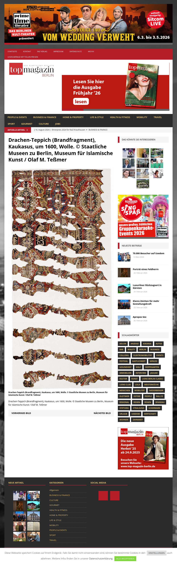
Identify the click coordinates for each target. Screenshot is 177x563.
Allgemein (54, 490)
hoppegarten (152, 367)
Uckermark (154, 408)
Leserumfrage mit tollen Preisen (23, 57)
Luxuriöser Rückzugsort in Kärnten (147, 286)
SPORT (11, 123)
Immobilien (125, 373)
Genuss (153, 361)
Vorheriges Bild (21, 413)
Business (154, 349)
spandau (160, 402)
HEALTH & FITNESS (120, 117)
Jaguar (153, 373)
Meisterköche (151, 384)
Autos (159, 343)
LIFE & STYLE (97, 117)
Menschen (124, 390)
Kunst (134, 378)
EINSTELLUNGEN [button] (157, 553)
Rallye (159, 396)
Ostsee (137, 396)
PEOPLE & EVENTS (17, 117)
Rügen (147, 402)
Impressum (58, 51)
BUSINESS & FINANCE (44, 117)
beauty (131, 349)
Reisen (137, 402)
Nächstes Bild (102, 413)
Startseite (12, 51)
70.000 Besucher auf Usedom (148, 253)
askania (147, 343)
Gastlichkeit (139, 361)
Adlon (122, 343)
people (148, 396)
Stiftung (124, 408)
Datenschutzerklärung (100, 558)
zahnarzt (138, 419)
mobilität (140, 390)
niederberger (156, 390)
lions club (125, 384)
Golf (138, 367)
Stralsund (138, 408)
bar (121, 349)
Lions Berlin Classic (152, 378)
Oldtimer (124, 396)
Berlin (142, 349)
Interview (141, 373)
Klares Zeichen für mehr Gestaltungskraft (146, 302)
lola (137, 384)
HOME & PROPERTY (73, 117)
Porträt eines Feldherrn (146, 269)
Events (159, 355)
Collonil (124, 355)
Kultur (123, 378)
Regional (124, 402)
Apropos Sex (139, 316)
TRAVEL (158, 117)
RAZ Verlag (42, 51)
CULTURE (44, 123)
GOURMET (26, 123)
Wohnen (123, 419)
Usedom (136, 414)
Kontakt (27, 51)
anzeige (135, 343)
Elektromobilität (142, 355)
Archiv (91, 51)
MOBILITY (142, 117)
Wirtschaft (150, 414)
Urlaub (123, 414)
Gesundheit (125, 367)
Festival (123, 361)
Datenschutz (76, 51)
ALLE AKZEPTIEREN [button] (125, 558)
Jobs (57, 123)
